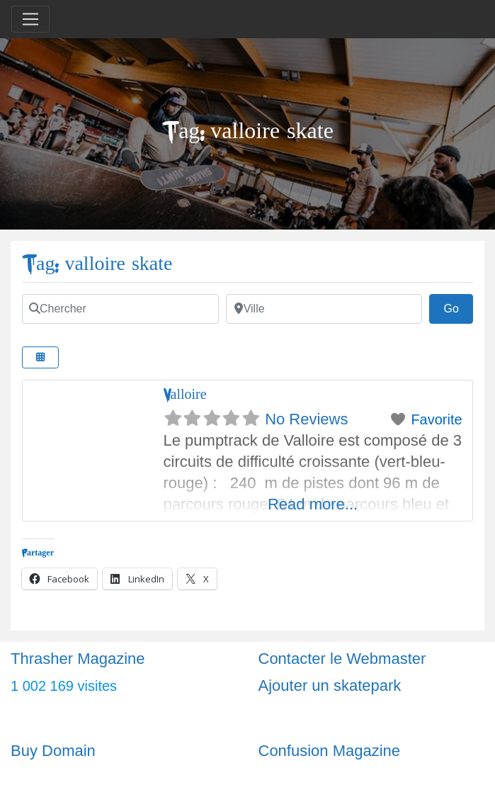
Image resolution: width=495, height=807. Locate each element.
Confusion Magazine (329, 751)
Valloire (185, 394)
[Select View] (40, 357)
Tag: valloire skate (97, 264)
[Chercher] (120, 309)
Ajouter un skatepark (330, 685)
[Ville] (324, 309)
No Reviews (306, 419)
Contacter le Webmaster (342, 658)
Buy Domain (53, 751)
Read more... (313, 504)
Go (458, 307)
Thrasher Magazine (78, 658)
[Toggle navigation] (30, 19)
